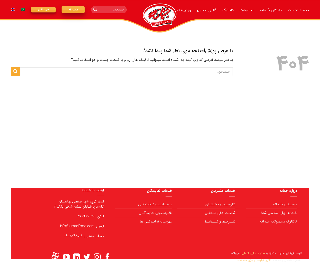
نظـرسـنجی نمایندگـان (155, 213)
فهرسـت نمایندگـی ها (156, 221)
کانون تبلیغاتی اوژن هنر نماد (254, 260)
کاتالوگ (228, 10)
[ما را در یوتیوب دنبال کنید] (66, 257)
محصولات (247, 10)
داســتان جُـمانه (285, 204)
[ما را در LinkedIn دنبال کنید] (76, 257)
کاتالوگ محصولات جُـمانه (278, 221)
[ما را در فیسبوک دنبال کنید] (107, 257)
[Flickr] (55, 257)
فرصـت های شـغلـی (220, 213)
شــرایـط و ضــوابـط (219, 221)
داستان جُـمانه (271, 10)
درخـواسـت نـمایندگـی (155, 204)
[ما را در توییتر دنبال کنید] (86, 257)
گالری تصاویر (207, 10)
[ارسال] (95, 10)
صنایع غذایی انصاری (252, 253)
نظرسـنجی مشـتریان (220, 204)
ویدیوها (183, 10)
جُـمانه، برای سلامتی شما (279, 213)
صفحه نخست (298, 10)
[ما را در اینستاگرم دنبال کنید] (97, 257)
